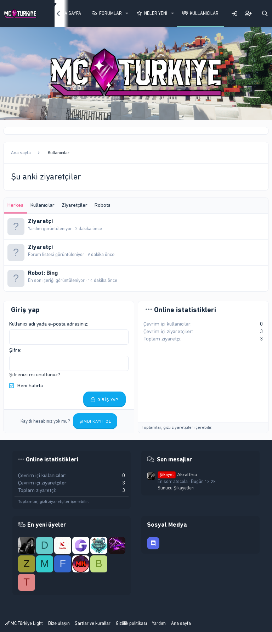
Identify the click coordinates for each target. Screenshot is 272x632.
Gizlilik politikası (131, 623)
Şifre (14, 350)
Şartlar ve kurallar (92, 623)
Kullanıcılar (204, 13)
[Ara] (265, 13)
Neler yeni (155, 13)
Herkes (15, 205)
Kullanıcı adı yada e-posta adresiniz (48, 324)
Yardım (159, 623)
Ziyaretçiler (74, 205)
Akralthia (177, 474)
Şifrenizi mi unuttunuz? (34, 374)
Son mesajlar (174, 459)
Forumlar (110, 13)
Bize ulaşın (59, 623)
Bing (52, 272)
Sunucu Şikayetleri (176, 487)
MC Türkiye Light (24, 623)
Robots (102, 205)
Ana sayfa (181, 623)
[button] (126, 13)
